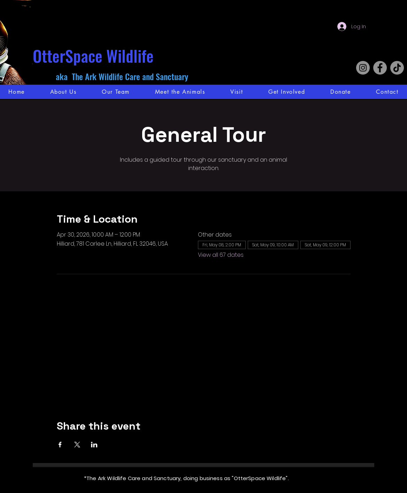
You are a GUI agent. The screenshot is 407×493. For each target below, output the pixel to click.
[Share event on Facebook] (60, 444)
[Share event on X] (77, 444)
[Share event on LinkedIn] (94, 444)
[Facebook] (380, 68)
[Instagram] (363, 68)
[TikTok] (397, 68)
